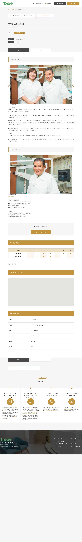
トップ (9, 9)
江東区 (16, 9)
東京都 (13, 9)
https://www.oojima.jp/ (35, 335)
